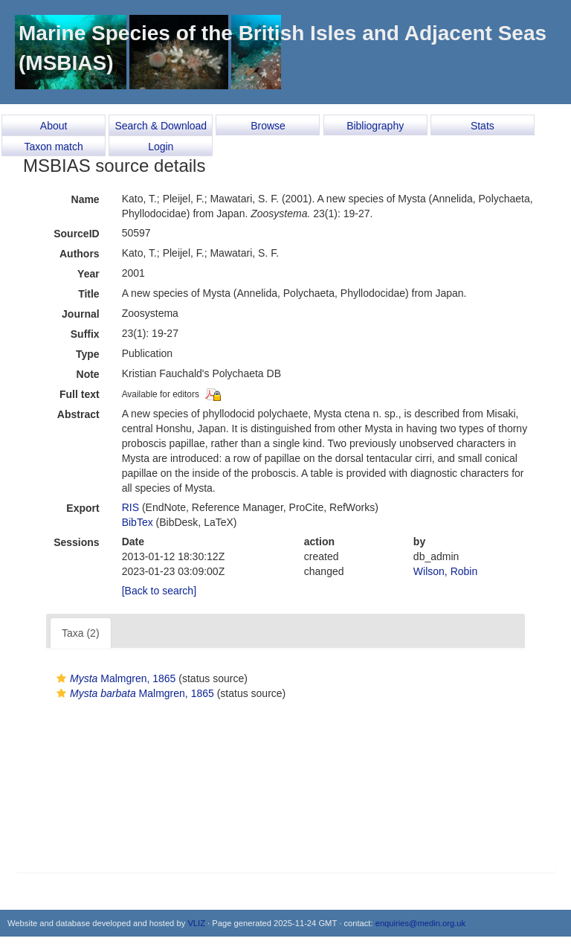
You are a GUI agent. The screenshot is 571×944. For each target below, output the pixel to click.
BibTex (137, 522)
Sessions (76, 542)
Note (88, 374)
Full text (79, 394)
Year (88, 274)
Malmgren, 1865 (114, 678)
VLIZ (196, 923)
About (54, 126)
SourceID (76, 234)
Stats (482, 126)
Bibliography (375, 126)
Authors (79, 254)
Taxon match (53, 146)
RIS (130, 507)
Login (160, 146)
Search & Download (160, 126)
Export (82, 508)
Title (89, 294)
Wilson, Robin (445, 571)
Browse (268, 126)
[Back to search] (159, 591)
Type (88, 354)
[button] (61, 678)
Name (85, 199)
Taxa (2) (81, 633)
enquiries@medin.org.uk (420, 923)
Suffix (85, 334)
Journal (81, 314)
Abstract (78, 414)
